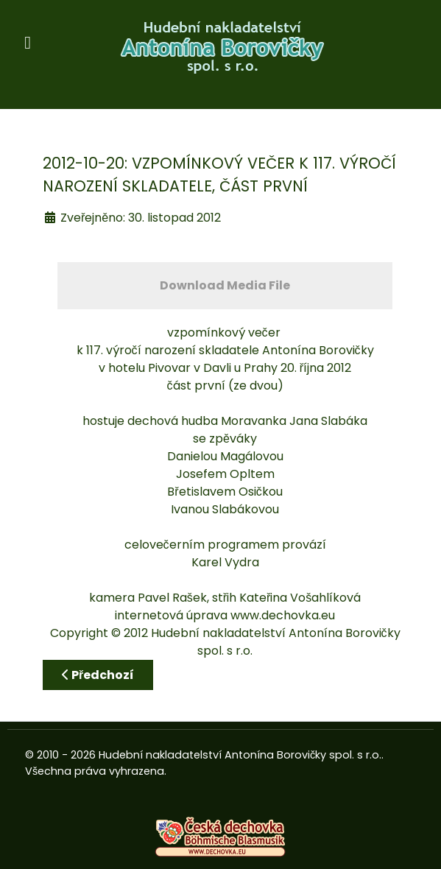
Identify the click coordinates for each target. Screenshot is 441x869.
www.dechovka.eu (282, 615)
